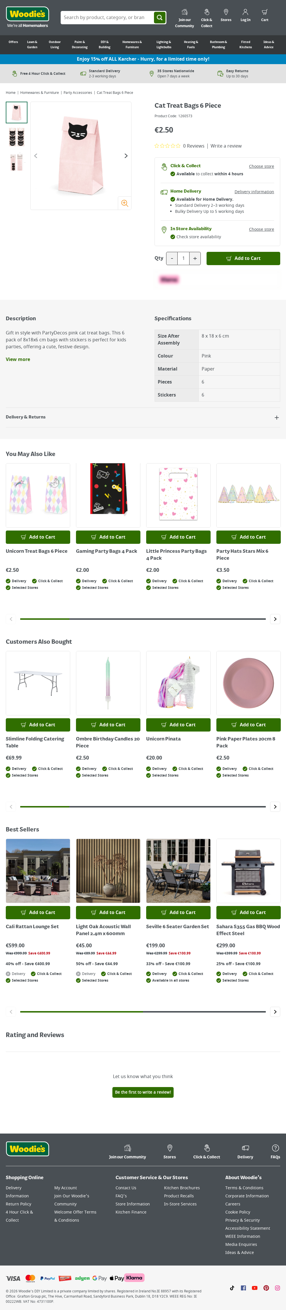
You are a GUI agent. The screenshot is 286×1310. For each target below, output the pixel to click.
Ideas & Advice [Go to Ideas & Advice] (268, 44)
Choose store (261, 166)
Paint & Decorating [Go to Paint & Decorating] (80, 44)
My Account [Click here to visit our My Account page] (65, 1188)
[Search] (159, 17)
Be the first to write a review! (143, 1092)
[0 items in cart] (264, 16)
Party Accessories (78, 92)
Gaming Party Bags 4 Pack (106, 551)
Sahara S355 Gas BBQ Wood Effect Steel (248, 930)
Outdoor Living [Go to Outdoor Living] (55, 44)
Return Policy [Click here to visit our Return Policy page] (18, 1204)
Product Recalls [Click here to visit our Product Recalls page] (179, 1196)
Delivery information (254, 192)
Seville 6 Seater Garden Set (177, 927)
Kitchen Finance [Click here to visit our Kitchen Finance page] (131, 1212)
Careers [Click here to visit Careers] (232, 1204)
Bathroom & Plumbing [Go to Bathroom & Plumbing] (218, 44)
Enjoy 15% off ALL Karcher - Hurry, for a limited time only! (143, 59)
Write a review (226, 146)
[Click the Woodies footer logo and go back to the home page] (27, 1152)
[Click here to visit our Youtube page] (254, 1287)
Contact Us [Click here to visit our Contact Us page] (126, 1188)
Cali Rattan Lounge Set (32, 927)
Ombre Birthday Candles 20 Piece (108, 742)
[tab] (16, 112)
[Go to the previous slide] (36, 156)
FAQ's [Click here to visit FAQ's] (121, 1196)
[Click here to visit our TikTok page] (232, 1287)
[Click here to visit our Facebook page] (243, 1287)
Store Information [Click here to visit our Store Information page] (133, 1204)
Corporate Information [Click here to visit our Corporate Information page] (247, 1196)
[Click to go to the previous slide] (11, 619)
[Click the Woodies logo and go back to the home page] (27, 17)
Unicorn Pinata (163, 739)
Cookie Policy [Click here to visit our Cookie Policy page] (237, 1212)
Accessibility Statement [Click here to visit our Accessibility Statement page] (247, 1228)
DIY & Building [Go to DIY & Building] (104, 44)
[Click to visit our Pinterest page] (266, 1287)
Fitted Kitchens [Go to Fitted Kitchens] (245, 44)
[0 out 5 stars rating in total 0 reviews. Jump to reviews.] (180, 146)
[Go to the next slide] (126, 156)
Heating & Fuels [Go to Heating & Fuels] (191, 44)
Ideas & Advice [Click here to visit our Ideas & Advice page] (239, 1253)
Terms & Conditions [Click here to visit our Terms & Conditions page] (244, 1188)
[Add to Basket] (243, 258)
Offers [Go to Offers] (13, 42)
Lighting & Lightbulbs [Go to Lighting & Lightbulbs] (164, 44)
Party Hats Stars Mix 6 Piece (242, 555)
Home (11, 92)
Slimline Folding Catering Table (35, 742)
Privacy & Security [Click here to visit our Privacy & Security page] (242, 1220)
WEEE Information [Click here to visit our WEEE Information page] (242, 1236)
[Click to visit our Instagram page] (277, 1287)
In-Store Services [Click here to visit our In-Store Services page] (180, 1204)
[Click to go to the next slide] (275, 619)
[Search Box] (113, 17)
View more (18, 359)
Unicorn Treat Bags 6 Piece (37, 551)
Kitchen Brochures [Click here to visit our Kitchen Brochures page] (182, 1188)
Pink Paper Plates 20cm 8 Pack (245, 742)
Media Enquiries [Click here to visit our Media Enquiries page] (241, 1245)
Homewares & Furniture (39, 92)
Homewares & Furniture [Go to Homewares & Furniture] (132, 44)
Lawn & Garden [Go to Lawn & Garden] (32, 44)
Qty (159, 258)
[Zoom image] (124, 203)
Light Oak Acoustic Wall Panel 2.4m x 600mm (103, 930)
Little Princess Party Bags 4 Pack (176, 555)
